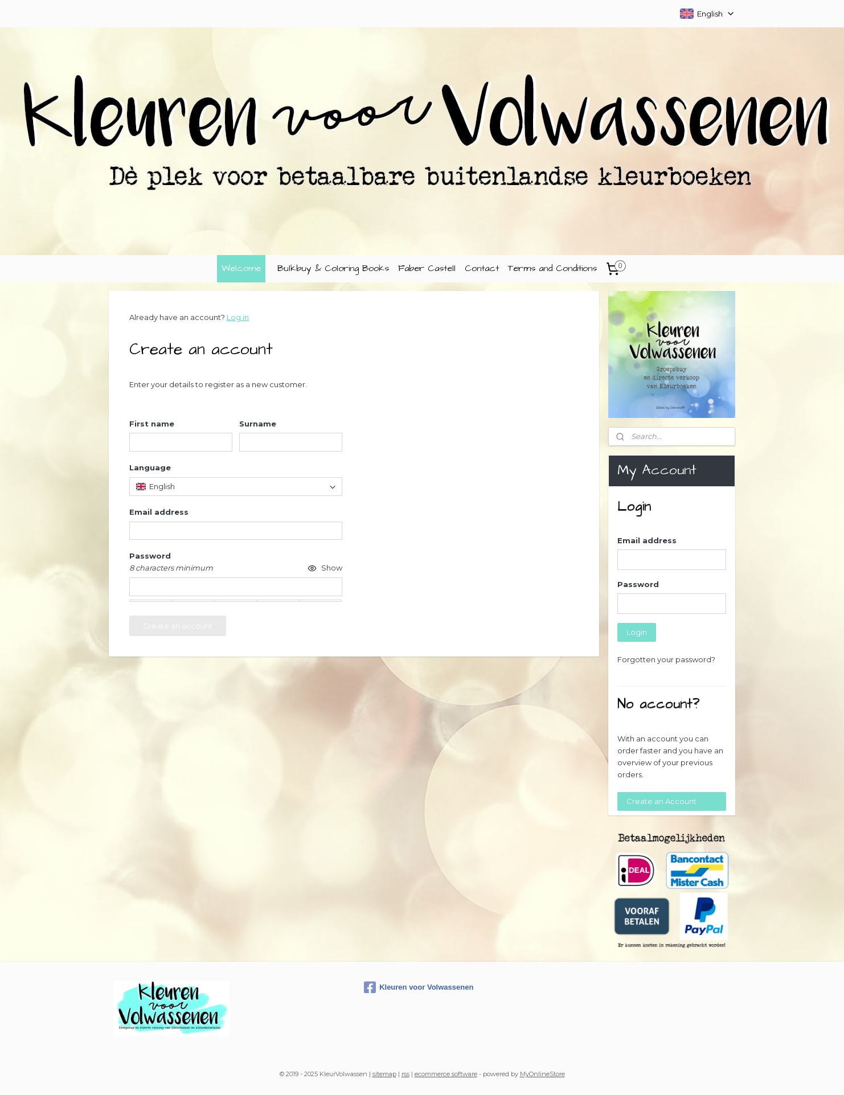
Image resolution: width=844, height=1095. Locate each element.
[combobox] (235, 486)
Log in (238, 317)
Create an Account (661, 801)
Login (636, 632)
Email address (647, 540)
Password (638, 584)
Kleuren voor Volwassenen (418, 987)
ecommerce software (446, 1074)
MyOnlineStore (542, 1074)
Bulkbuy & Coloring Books (333, 268)
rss (405, 1074)
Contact (482, 268)
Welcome (241, 268)
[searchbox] (235, 486)
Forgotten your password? (666, 659)
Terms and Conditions (552, 268)
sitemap (384, 1074)
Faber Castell (427, 268)
